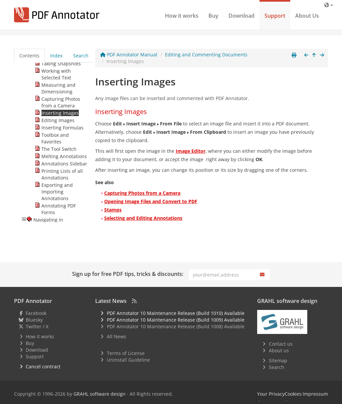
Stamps (113, 210)
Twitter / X (37, 326)
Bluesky (34, 320)
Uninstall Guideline (128, 360)
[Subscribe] (263, 274)
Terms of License (126, 353)
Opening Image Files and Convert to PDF (150, 201)
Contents (29, 55)
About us (279, 350)
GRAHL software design (99, 394)
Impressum (315, 394)
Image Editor (190, 151)
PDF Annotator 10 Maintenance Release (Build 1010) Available (175, 313)
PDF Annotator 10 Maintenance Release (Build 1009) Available (175, 320)
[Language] (328, 5)
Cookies (293, 394)
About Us (307, 15)
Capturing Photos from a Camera (142, 193)
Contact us (281, 344)
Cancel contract (43, 366)
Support (275, 15)
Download (241, 15)
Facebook (36, 313)
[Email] (222, 274)
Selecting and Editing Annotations (143, 218)
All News (116, 336)
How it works (181, 15)
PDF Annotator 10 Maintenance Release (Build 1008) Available (175, 326)
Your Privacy (271, 394)
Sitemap (278, 360)
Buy (213, 15)
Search (81, 55)
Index (56, 55)
